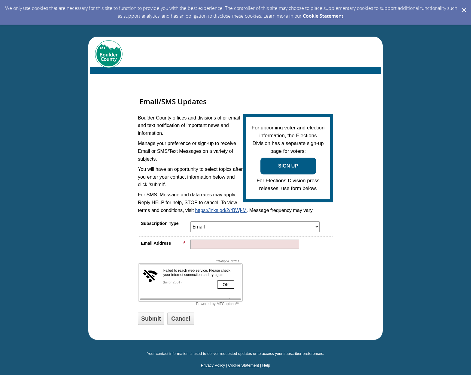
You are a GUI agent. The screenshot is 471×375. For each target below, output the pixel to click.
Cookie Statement (323, 16)
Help (266, 365)
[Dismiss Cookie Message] (463, 5)
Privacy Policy (213, 365)
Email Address (163, 243)
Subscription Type (160, 223)
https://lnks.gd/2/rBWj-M (220, 210)
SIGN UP (288, 165)
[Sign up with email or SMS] (151, 319)
